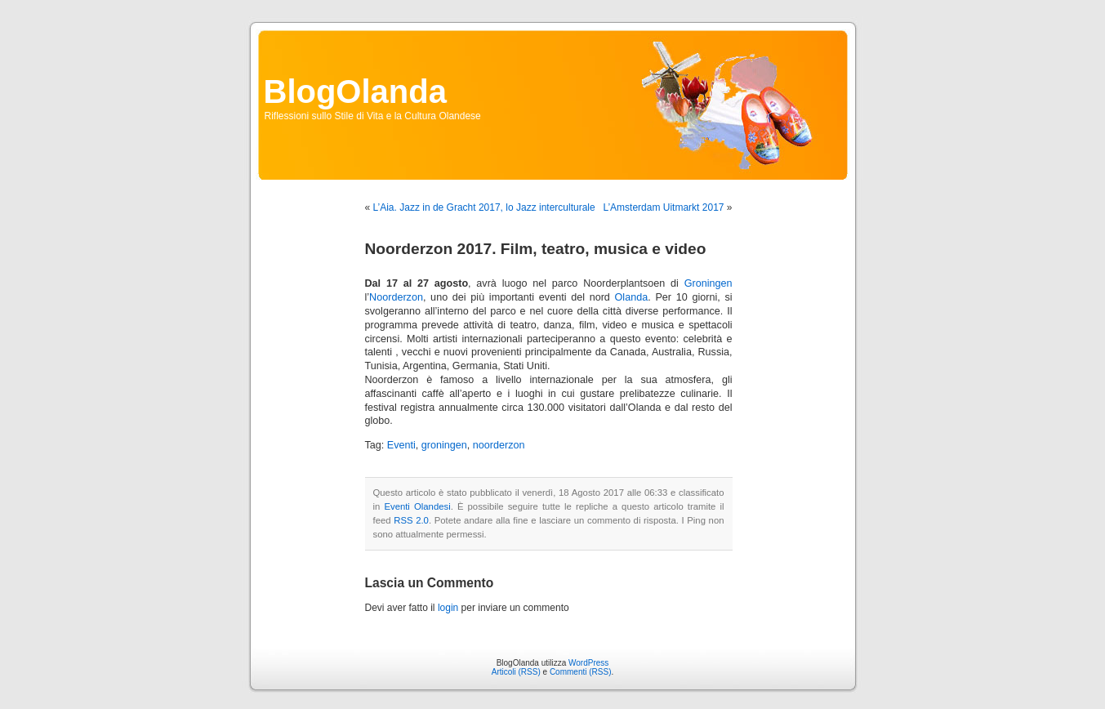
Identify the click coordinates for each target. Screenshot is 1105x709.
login (448, 607)
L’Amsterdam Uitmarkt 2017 (663, 207)
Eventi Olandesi (417, 506)
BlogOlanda (355, 91)
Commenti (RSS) (581, 671)
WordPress (588, 662)
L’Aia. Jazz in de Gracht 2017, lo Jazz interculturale (484, 207)
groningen (444, 445)
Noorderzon (396, 297)
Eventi (401, 445)
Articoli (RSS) (516, 671)
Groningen (708, 283)
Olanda (631, 297)
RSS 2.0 (411, 520)
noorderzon (499, 445)
